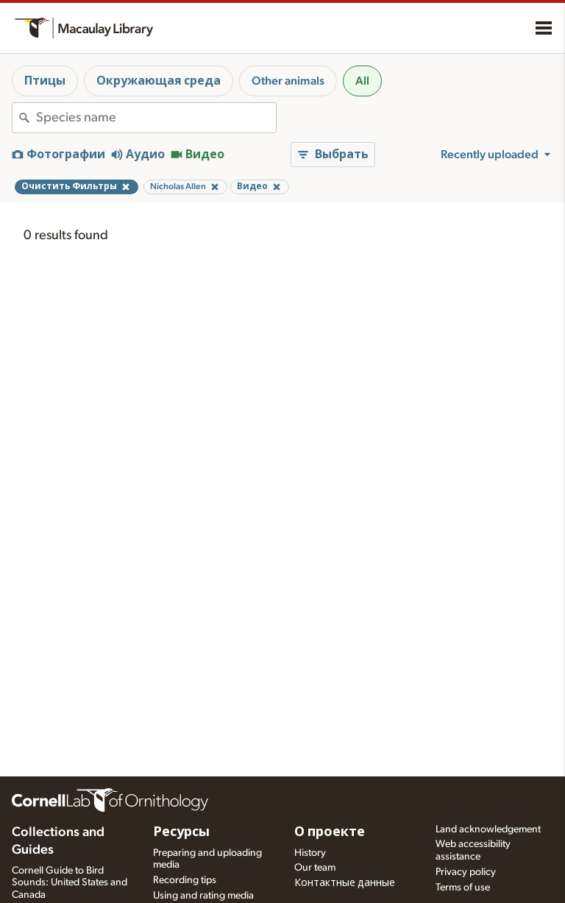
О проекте (329, 832)
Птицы (44, 81)
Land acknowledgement (488, 829)
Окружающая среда (158, 81)
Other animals (288, 81)
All (362, 81)
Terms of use (463, 887)
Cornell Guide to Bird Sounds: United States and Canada (69, 883)
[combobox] (156, 117)
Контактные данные (344, 883)
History (310, 853)
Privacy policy (466, 872)
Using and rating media (203, 895)
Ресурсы (181, 832)
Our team (314, 868)
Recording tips (184, 880)
